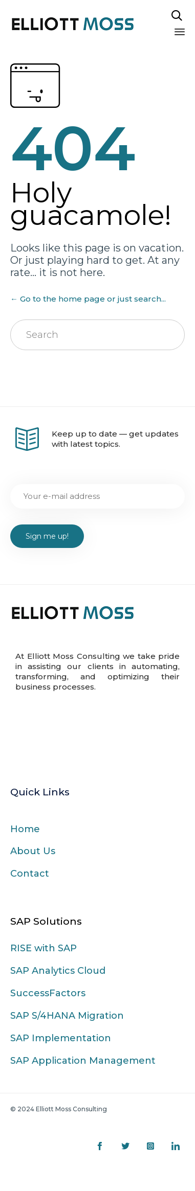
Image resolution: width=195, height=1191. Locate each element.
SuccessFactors (47, 993)
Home (25, 829)
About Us (32, 851)
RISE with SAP (43, 948)
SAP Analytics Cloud (57, 970)
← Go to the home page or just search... (88, 299)
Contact (29, 873)
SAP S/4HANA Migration (67, 1015)
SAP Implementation (60, 1038)
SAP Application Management (83, 1060)
